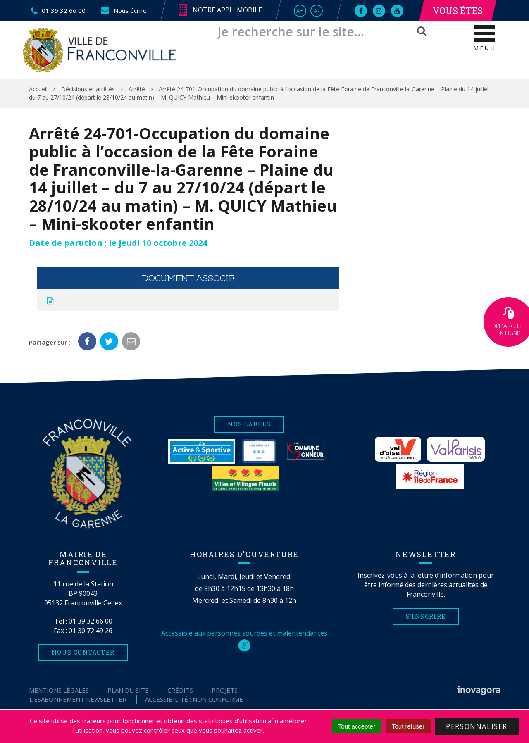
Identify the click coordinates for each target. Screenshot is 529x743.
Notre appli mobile (220, 10)
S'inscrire (426, 616)
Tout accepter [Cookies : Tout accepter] (356, 726)
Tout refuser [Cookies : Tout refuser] (408, 726)
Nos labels (249, 424)
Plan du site (128, 690)
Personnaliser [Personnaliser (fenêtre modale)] (477, 726)
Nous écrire (123, 10)
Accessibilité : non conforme (194, 699)
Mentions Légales (59, 690)
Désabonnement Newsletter (77, 699)
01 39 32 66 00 (90, 621)
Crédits (180, 690)
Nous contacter (83, 652)
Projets (225, 690)
